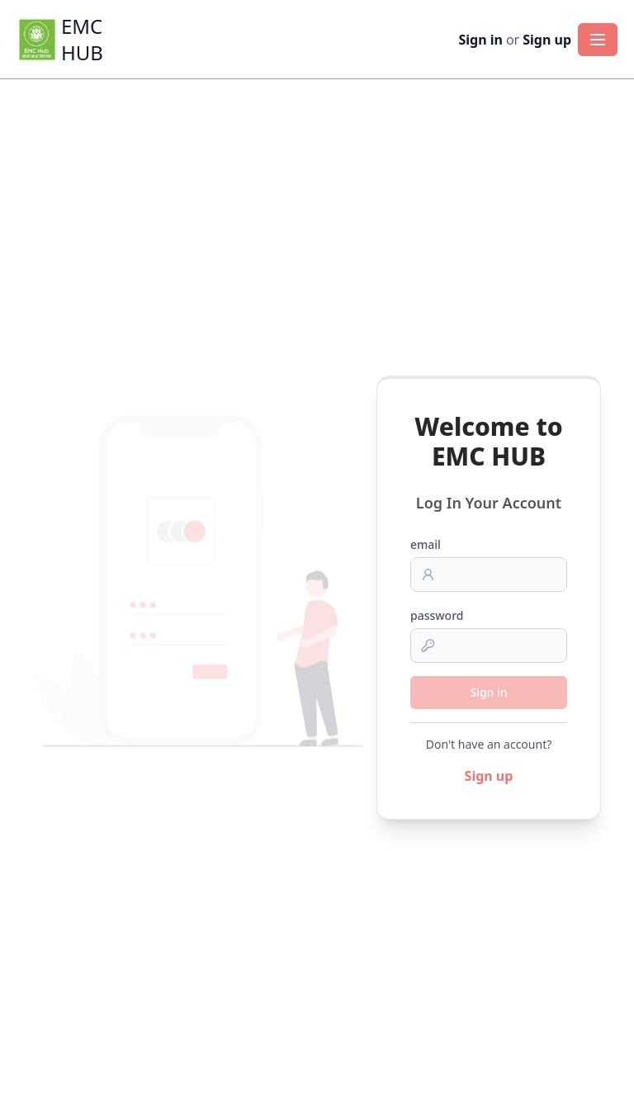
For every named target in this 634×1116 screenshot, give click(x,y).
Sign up (547, 40)
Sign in (480, 40)
